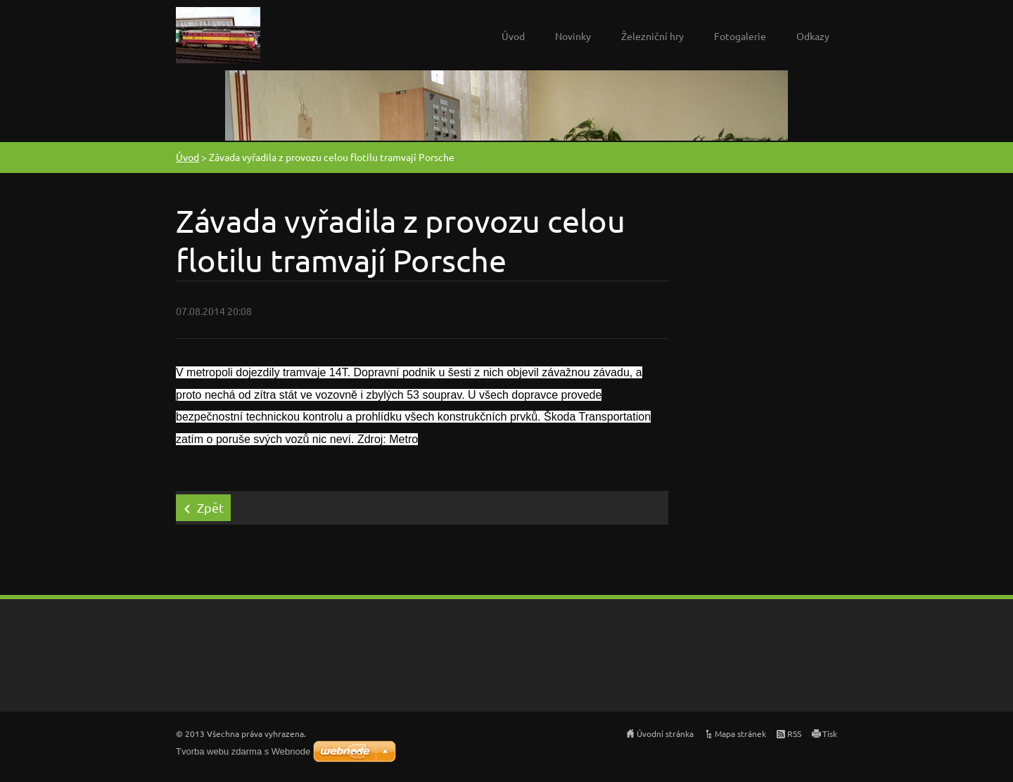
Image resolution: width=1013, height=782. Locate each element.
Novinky (573, 36)
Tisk (829, 733)
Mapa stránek (740, 733)
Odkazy (812, 36)
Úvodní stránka (665, 733)
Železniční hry (652, 36)
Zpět (210, 507)
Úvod (513, 36)
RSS (794, 733)
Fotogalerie (740, 36)
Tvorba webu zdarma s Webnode (243, 751)
